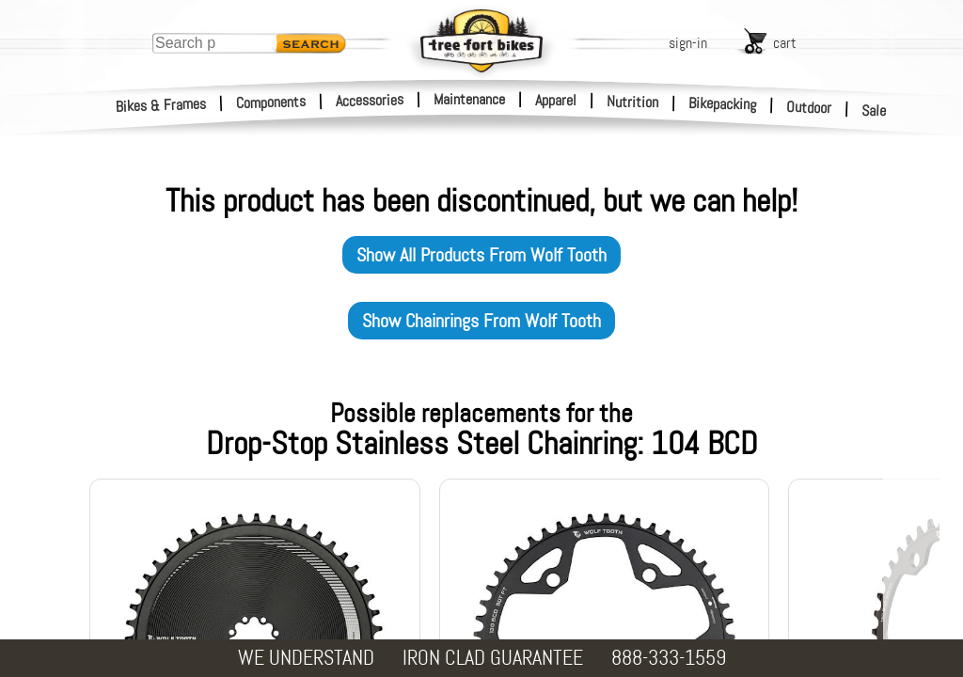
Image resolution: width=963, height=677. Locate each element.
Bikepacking (722, 104)
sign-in (688, 43)
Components (271, 102)
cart (785, 43)
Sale (874, 111)
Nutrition (632, 101)
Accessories (369, 100)
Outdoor (809, 107)
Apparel (555, 100)
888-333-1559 (668, 657)
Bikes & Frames (161, 105)
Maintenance (469, 99)
